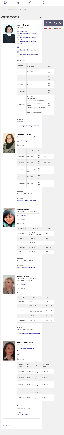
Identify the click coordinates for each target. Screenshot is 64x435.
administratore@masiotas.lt (25, 414)
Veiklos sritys (24, 31)
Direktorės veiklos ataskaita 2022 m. (26, 43)
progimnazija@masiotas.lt (31, 126)
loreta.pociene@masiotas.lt (31, 333)
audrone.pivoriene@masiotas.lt (26, 200)
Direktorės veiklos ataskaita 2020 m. (26, 34)
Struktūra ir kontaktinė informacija (17, 9)
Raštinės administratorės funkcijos (26, 350)
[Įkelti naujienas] (17, 3)
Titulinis (3, 9)
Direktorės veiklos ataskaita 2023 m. (26, 47)
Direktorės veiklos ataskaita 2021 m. (26, 38)
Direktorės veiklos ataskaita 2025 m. (28, 55)
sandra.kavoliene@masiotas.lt (26, 267)
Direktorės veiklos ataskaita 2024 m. (26, 51)
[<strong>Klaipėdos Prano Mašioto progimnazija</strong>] (5, 2)
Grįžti (7, 425)
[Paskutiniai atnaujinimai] (30, 3)
